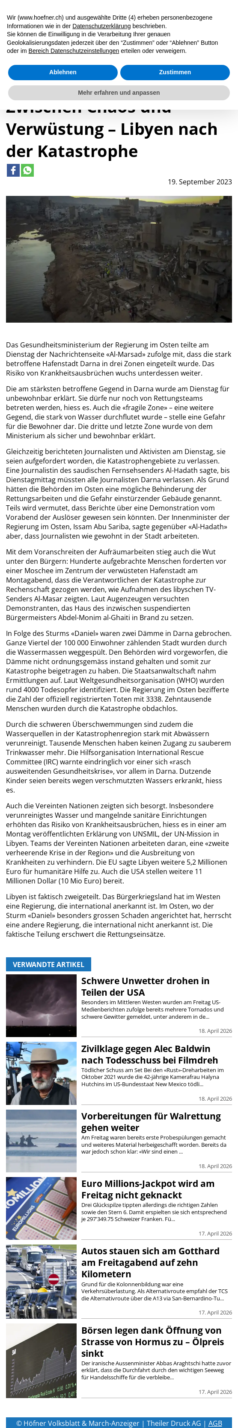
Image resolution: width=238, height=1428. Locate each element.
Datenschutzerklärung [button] (101, 26)
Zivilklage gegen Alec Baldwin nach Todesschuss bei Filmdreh (149, 1054)
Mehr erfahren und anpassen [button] (119, 92)
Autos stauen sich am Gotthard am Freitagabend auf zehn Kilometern (150, 1262)
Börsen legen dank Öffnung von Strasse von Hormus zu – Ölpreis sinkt (152, 1341)
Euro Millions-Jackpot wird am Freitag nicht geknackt (148, 1189)
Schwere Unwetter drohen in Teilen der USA (145, 986)
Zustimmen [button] (175, 72)
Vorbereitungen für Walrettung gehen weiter (151, 1122)
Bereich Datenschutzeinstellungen (74, 50)
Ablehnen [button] (63, 72)
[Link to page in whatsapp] (27, 170)
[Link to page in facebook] (13, 170)
